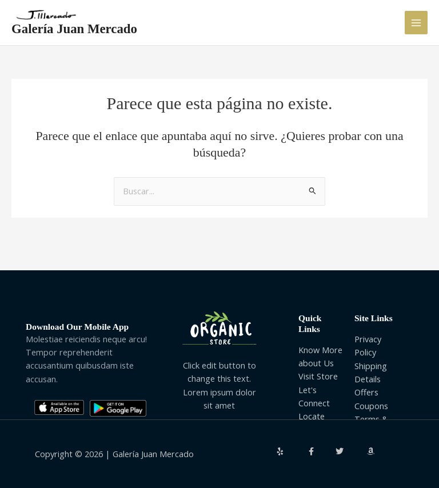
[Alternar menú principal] (416, 22)
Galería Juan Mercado (74, 29)
